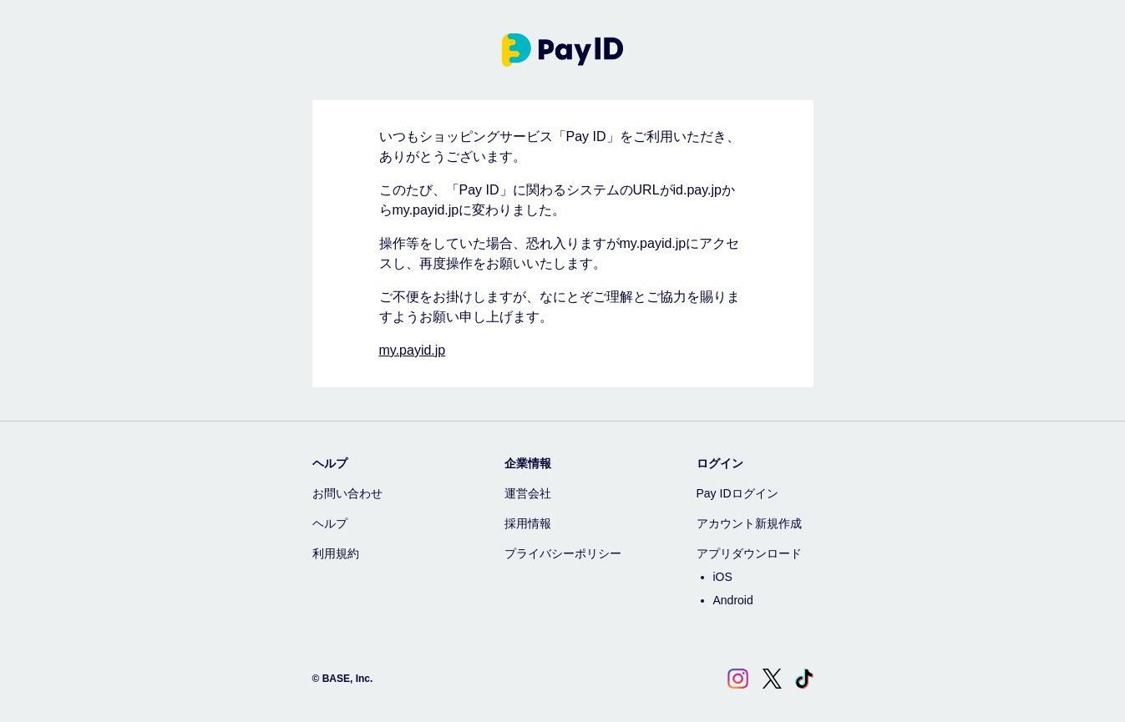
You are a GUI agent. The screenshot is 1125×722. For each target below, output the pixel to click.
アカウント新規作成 (749, 523)
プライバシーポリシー (562, 553)
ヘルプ (329, 523)
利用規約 (335, 553)
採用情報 (527, 523)
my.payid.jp (412, 350)
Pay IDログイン (737, 493)
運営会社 (527, 493)
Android (733, 600)
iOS (722, 576)
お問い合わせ (347, 493)
